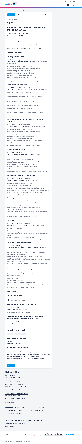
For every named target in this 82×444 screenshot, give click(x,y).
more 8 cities (17, 381)
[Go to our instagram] (33, 434)
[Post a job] (62, 5)
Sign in (74, 5)
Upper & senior (13, 413)
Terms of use (53, 439)
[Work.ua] (10, 5)
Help (47, 439)
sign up (39, 48)
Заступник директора (11, 375)
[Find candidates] (53, 5)
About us (20, 439)
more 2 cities (16, 377)
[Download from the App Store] (48, 434)
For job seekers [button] (71, 434)
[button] (68, 5)
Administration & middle (15, 410)
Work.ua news (34, 439)
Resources (42, 439)
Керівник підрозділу (10, 380)
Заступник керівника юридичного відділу (16, 393)
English (7, 434)
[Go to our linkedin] (37, 434)
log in (25, 48)
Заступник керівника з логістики (14, 384)
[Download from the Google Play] (58, 434)
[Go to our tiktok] (41, 434)
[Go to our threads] (29, 434)
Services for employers (11, 439)
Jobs (10, 426)
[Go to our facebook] (25, 434)
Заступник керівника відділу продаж (15, 398)
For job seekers (72, 1)
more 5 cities (16, 400)
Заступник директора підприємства (15, 389)
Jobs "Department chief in (15, 423)
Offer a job (11, 15)
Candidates (36, 410)
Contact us (27, 439)
